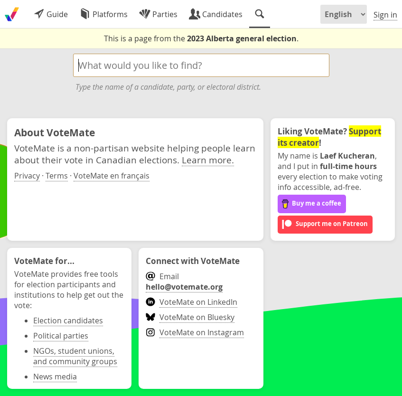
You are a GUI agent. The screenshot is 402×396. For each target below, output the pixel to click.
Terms (57, 175)
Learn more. (208, 160)
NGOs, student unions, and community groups (75, 356)
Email (184, 281)
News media (55, 376)
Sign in (385, 14)
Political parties (60, 335)
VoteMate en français (112, 175)
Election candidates (68, 320)
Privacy (27, 175)
